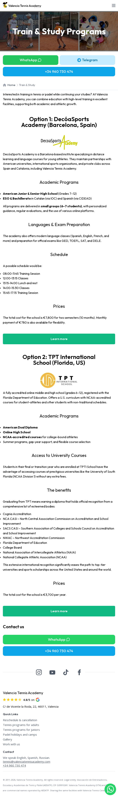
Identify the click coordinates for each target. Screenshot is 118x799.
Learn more (59, 339)
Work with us (11, 744)
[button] (87, 60)
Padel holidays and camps (20, 734)
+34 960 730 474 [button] (59, 71)
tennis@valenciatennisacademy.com (26, 761)
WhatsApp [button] (31, 60)
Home (9, 85)
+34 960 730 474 (14, 765)
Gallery (7, 739)
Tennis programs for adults (21, 725)
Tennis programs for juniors (21, 730)
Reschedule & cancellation (20, 720)
